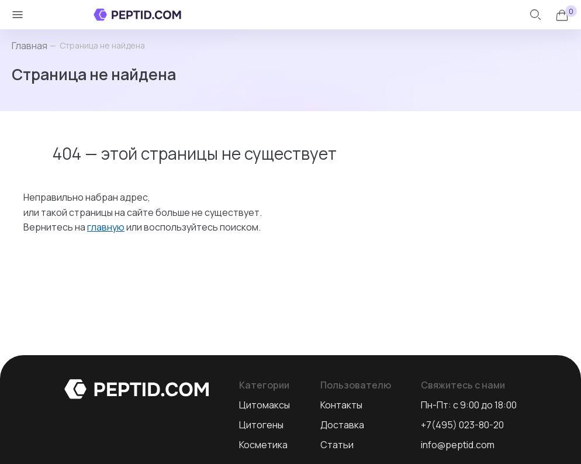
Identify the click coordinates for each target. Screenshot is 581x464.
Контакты (341, 404)
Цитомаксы (264, 404)
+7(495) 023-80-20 (462, 424)
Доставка (342, 424)
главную (105, 227)
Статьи (337, 444)
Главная (29, 45)
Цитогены (261, 424)
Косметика (263, 444)
